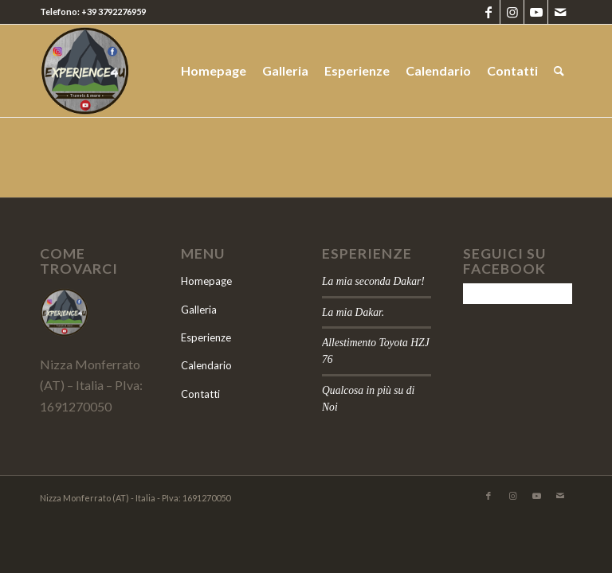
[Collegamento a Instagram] (512, 12)
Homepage (206, 281)
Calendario (206, 365)
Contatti (200, 394)
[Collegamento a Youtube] (535, 12)
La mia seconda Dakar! (373, 281)
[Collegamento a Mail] (560, 12)
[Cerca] (559, 71)
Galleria (199, 309)
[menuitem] (213, 71)
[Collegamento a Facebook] (488, 12)
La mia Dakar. (353, 312)
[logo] (140, 71)
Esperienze (206, 337)
